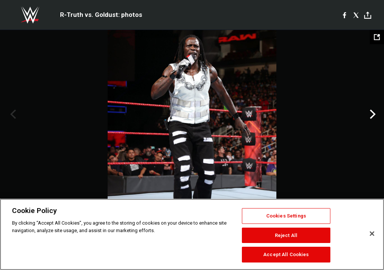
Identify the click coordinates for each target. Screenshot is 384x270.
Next (371, 114)
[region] (192, 234)
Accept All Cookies (286, 254)
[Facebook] (344, 15)
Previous (12, 114)
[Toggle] (368, 15)
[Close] (372, 233)
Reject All (286, 235)
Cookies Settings (286, 216)
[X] (356, 15)
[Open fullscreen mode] (377, 37)
